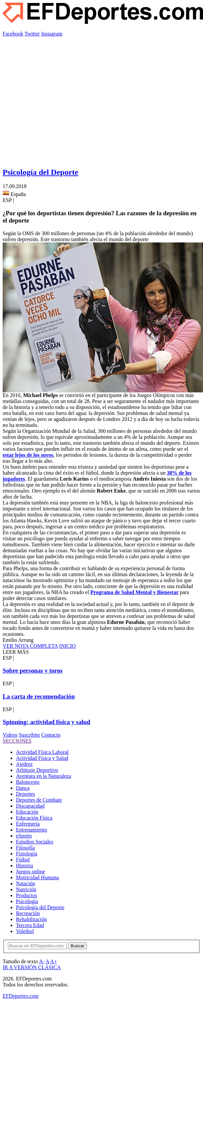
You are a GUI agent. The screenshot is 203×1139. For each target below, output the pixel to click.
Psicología (27, 901)
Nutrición (26, 889)
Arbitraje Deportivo (37, 770)
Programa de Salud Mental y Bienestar (134, 592)
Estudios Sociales (34, 841)
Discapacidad (30, 806)
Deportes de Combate (39, 800)
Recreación (28, 913)
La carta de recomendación (39, 696)
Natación (25, 883)
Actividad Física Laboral (42, 752)
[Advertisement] (62, 99)
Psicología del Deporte (40, 172)
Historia (24, 865)
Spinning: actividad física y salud (46, 721)
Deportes (25, 794)
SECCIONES (17, 741)
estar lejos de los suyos (28, 455)
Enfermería (28, 824)
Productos (26, 895)
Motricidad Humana (37, 877)
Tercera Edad (30, 925)
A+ (53, 961)
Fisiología (26, 853)
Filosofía (25, 847)
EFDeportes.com (20, 996)
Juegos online (30, 871)
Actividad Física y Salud (42, 758)
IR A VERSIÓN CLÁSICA (32, 967)
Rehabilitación (31, 919)
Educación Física (34, 818)
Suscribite (29, 735)
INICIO (67, 646)
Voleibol (25, 931)
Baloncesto (27, 782)
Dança (23, 788)
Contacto (50, 735)
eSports (24, 835)
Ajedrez (24, 764)
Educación (27, 812)
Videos (10, 735)
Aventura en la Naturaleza (43, 776)
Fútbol (23, 859)
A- (42, 961)
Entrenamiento (31, 830)
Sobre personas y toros (33, 670)
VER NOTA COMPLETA (30, 646)
